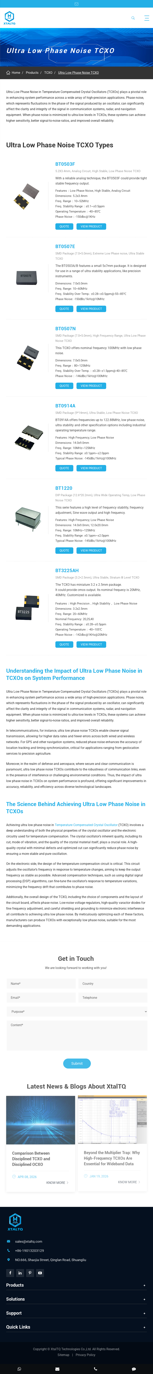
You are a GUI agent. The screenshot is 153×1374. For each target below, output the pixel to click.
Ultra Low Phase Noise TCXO (78, 73)
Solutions (15, 1299)
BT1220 (63, 488)
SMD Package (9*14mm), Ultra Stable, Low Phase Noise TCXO (96, 413)
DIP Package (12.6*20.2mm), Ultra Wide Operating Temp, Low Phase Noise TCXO (100, 497)
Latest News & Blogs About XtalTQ (76, 1088)
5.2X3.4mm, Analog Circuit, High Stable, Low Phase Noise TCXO (97, 171)
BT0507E (65, 246)
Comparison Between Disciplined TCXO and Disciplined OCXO (31, 1157)
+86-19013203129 (29, 1251)
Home (16, 73)
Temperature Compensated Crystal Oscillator (86, 825)
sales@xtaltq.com (28, 1241)
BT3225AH (67, 570)
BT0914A (65, 406)
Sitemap (63, 1355)
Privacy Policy (85, 1355)
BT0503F (65, 164)
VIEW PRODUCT (91, 226)
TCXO (48, 73)
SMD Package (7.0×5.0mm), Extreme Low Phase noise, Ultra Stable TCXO (99, 256)
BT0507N (65, 328)
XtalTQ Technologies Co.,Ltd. (71, 1349)
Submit (78, 1063)
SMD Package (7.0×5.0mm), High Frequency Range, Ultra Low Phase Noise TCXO (100, 338)
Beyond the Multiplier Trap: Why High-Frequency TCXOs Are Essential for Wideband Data (112, 1156)
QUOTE (64, 226)
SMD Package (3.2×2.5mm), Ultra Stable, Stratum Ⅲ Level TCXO (97, 577)
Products (32, 73)
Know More (57, 1180)
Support (14, 1313)
